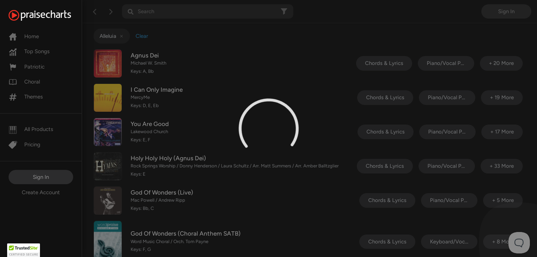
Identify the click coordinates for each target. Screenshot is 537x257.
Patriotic (27, 67)
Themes (26, 97)
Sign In (41, 177)
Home (24, 36)
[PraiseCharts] (49, 15)
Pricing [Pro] (24, 144)
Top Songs (29, 51)
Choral (24, 82)
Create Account (41, 192)
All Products (31, 129)
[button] (23, 250)
